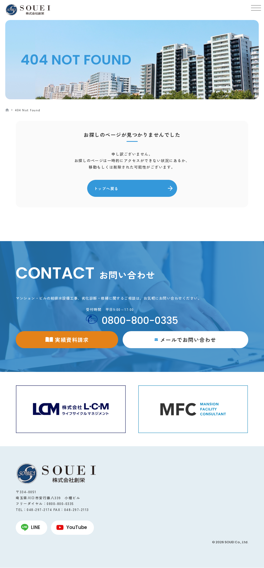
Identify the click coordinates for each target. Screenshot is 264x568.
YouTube (76, 527)
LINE (35, 527)
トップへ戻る (106, 188)
